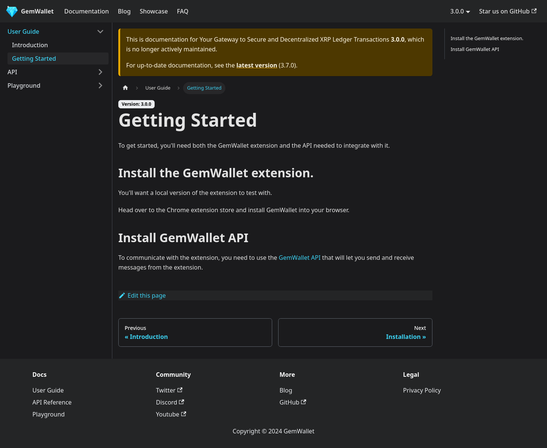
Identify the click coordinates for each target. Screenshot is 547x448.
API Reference (52, 402)
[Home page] (125, 88)
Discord (170, 402)
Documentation (86, 11)
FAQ (182, 11)
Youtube (171, 414)
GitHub (293, 402)
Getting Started (34, 58)
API (12, 72)
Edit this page (142, 295)
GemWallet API (299, 257)
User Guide (23, 31)
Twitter (169, 390)
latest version (256, 65)
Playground (23, 85)
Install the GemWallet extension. (487, 38)
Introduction (30, 45)
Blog (124, 11)
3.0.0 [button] (457, 11)
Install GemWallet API (475, 49)
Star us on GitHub (508, 11)
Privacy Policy (422, 390)
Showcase (154, 11)
